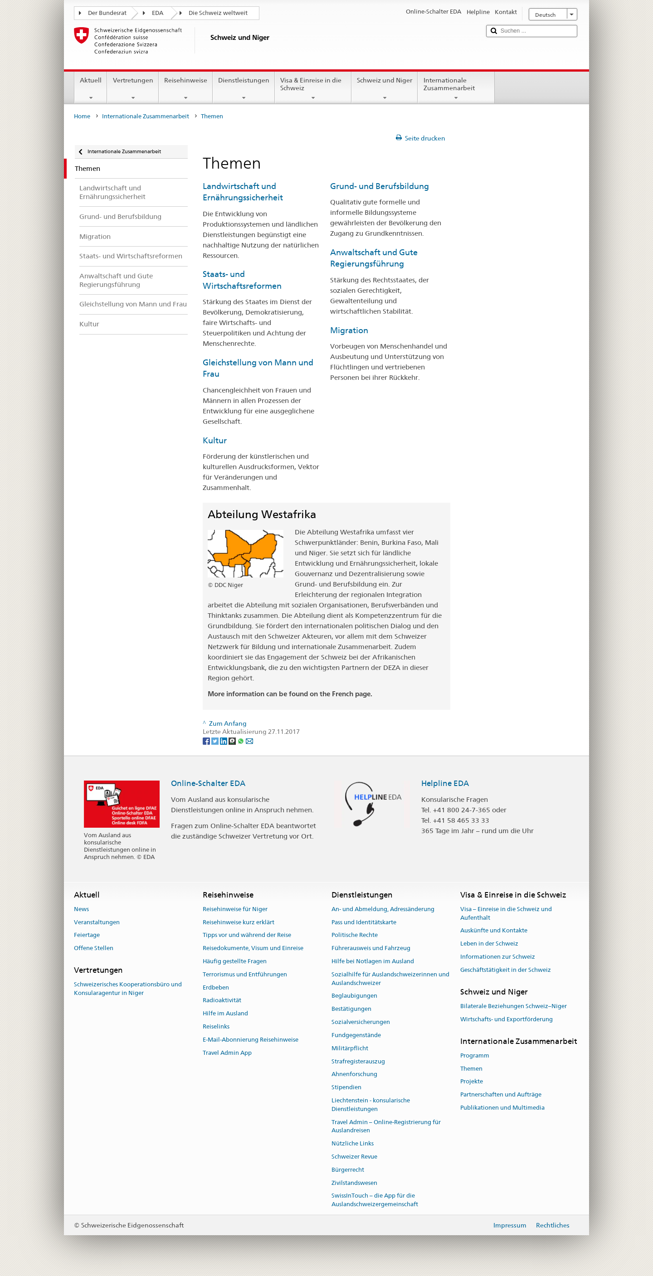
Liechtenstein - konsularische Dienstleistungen (370, 1104)
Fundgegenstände (356, 1035)
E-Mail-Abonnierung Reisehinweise (250, 1039)
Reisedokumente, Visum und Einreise (253, 948)
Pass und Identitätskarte (363, 922)
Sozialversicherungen (360, 1022)
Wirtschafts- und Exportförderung (506, 1019)
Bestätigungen (351, 1009)
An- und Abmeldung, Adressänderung (382, 909)
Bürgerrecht (347, 1169)
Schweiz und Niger (384, 89)
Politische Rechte (354, 935)
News (81, 909)
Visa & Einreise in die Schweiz (313, 89)
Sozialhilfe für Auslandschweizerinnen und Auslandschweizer (390, 978)
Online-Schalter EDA (208, 783)
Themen (471, 1068)
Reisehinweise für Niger (235, 909)
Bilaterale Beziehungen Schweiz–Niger (513, 1006)
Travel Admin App (227, 1052)
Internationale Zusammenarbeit (456, 89)
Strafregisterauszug (358, 1061)
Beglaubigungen (354, 996)
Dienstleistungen (243, 89)
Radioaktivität (222, 1000)
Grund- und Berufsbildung (379, 186)
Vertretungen (132, 89)
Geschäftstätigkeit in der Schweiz (505, 969)
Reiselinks (216, 1026)
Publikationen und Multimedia (502, 1107)
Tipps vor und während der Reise (247, 935)
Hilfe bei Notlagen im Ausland (372, 961)
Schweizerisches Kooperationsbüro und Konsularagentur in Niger (128, 989)
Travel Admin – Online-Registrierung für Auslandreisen (386, 1126)
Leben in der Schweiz (489, 943)
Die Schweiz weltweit (218, 13)
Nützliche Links (352, 1143)
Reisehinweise (185, 89)
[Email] (249, 740)
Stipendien (346, 1087)
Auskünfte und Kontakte (493, 930)
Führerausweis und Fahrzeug (370, 948)
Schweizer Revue (354, 1156)
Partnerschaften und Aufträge (500, 1094)
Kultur (215, 440)
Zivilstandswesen (354, 1182)
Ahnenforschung (354, 1074)
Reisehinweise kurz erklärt (238, 922)
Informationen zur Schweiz (497, 956)
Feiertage (87, 935)
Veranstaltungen (97, 922)
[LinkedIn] (224, 740)
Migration (349, 330)
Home (82, 116)
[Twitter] (215, 740)
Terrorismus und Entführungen (245, 974)
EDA (157, 13)
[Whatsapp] (241, 740)
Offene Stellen (93, 948)
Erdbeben (216, 987)
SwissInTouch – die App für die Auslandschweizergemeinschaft (374, 1200)
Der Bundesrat (107, 13)
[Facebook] (207, 740)
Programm (474, 1055)
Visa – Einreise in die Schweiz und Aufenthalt (506, 913)
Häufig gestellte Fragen (235, 961)
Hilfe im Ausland (225, 1013)
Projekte (471, 1081)
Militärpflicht (349, 1048)
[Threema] (233, 740)
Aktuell (91, 89)
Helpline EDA (445, 783)
